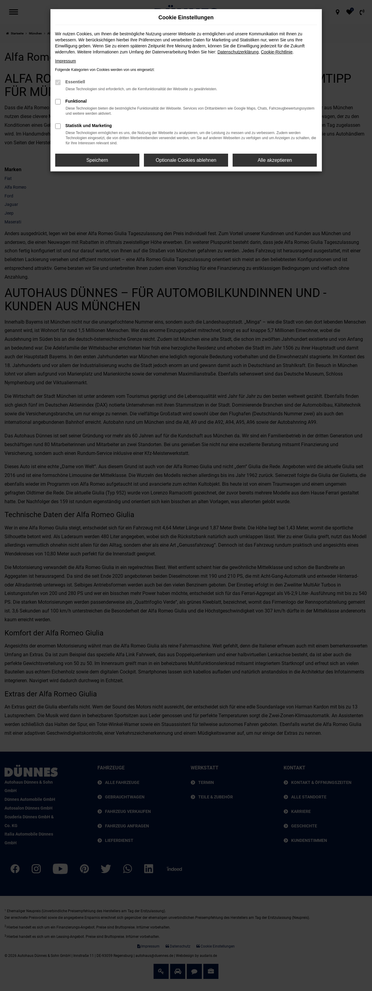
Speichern (97, 160)
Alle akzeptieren (275, 160)
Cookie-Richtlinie (277, 52)
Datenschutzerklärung (238, 52)
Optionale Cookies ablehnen (186, 160)
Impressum (65, 61)
